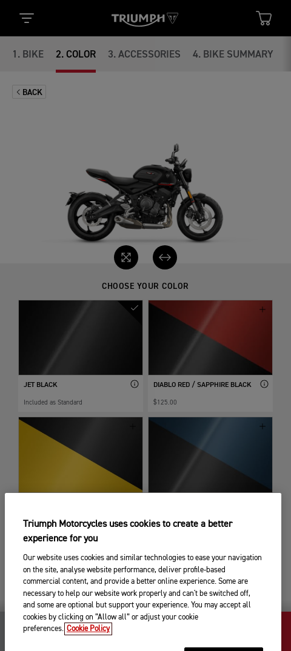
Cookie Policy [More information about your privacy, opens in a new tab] (88, 642)
